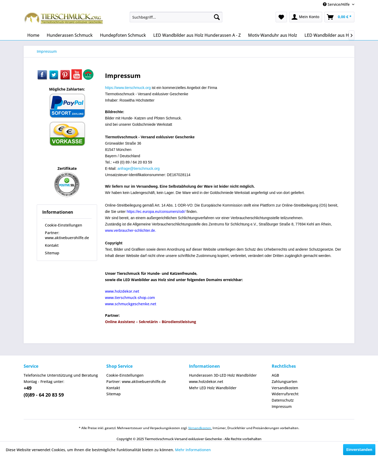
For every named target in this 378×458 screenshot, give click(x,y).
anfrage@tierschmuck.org (138, 168)
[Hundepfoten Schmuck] (123, 35)
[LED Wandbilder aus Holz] (329, 35)
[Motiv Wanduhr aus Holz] (272, 35)
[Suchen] (216, 17)
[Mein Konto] (305, 17)
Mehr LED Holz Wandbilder (213, 387)
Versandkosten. (200, 428)
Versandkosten (285, 387)
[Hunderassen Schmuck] (69, 35)
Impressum (282, 406)
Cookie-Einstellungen (63, 225)
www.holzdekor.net (206, 381)
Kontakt (52, 245)
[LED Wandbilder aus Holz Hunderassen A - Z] (197, 35)
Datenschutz (283, 400)
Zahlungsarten (284, 381)
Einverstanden (359, 449)
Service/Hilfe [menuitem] (337, 4)
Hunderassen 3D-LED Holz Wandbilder (223, 375)
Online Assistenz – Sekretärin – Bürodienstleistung (150, 321)
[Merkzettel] (281, 17)
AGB (275, 375)
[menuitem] (176, 17)
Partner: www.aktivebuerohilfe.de (67, 235)
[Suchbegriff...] (176, 17)
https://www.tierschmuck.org (128, 88)
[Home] (33, 35)
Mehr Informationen (193, 449)
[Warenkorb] (339, 17)
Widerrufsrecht (285, 393)
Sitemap (52, 252)
